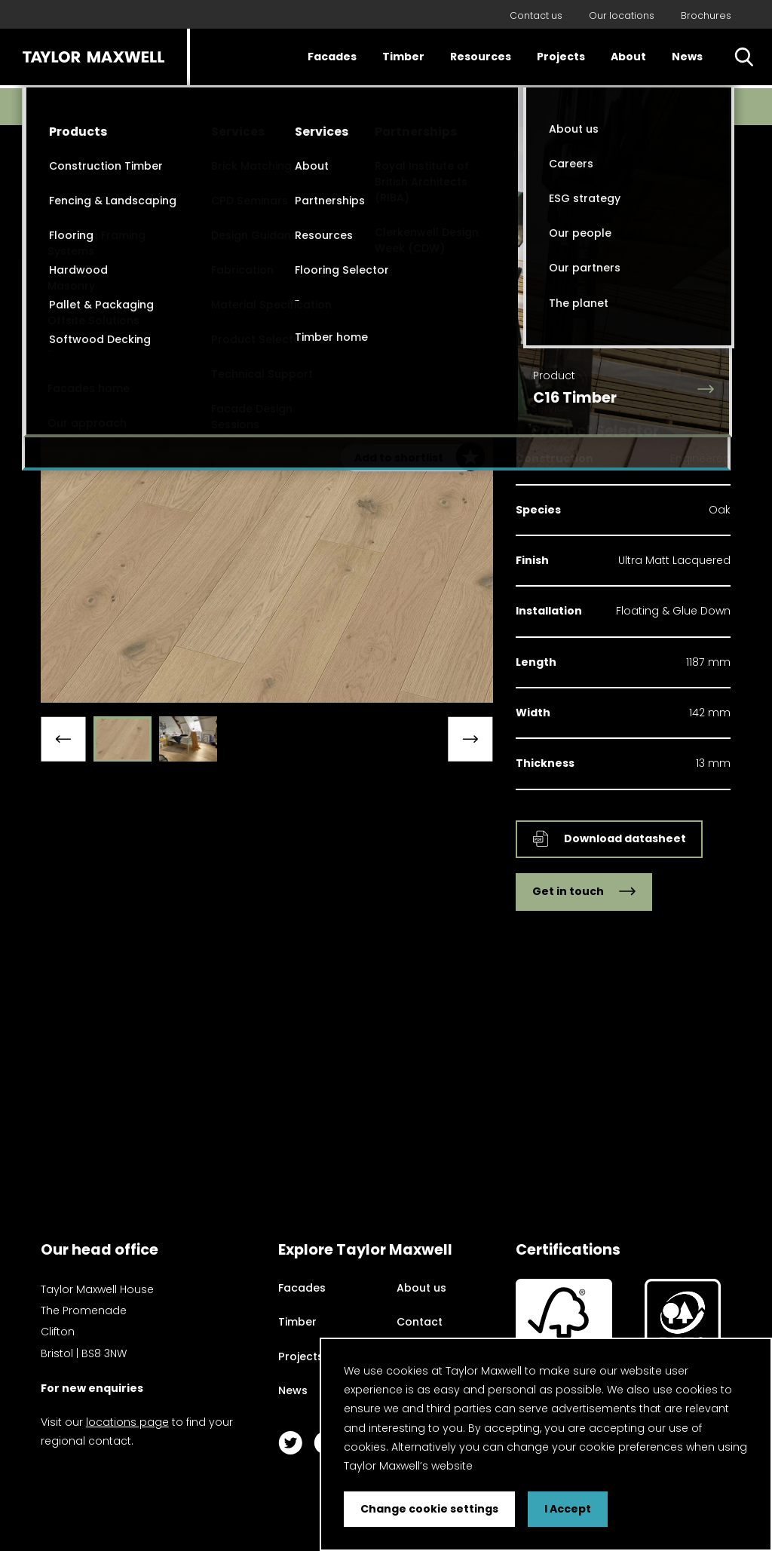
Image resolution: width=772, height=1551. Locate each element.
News (687, 56)
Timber (403, 56)
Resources (480, 56)
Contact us (536, 15)
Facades (332, 56)
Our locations (621, 15)
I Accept (567, 1508)
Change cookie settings (429, 1508)
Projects (561, 56)
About (628, 56)
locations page (127, 1422)
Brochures (706, 15)
